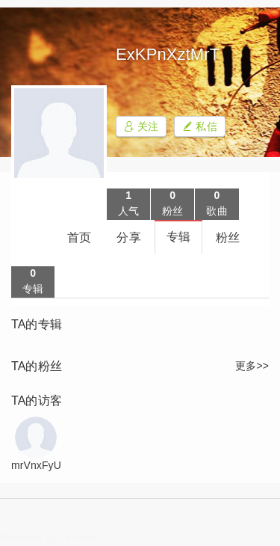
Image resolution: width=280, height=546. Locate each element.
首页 (79, 237)
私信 (199, 126)
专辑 (178, 236)
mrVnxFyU (36, 465)
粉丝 (228, 237)
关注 (141, 126)
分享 (128, 237)
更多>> (252, 366)
